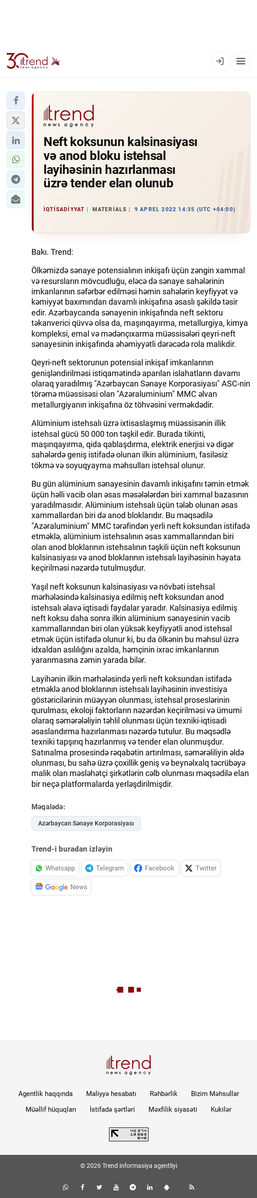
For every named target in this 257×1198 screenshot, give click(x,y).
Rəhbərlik (164, 1094)
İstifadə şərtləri (112, 1109)
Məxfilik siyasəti (172, 1109)
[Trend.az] (33, 61)
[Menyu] (240, 61)
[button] (15, 100)
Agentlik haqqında (45, 1094)
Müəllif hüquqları (51, 1109)
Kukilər (221, 1109)
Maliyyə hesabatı (111, 1094)
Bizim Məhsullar (215, 1094)
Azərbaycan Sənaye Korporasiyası (86, 823)
